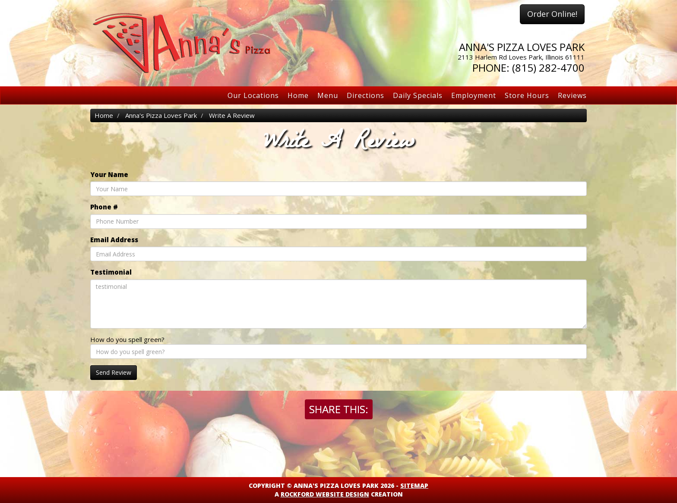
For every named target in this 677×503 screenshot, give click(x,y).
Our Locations (253, 95)
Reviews (572, 95)
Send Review (113, 372)
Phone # (104, 206)
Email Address (114, 239)
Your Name (109, 174)
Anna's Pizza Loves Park (161, 115)
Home (298, 95)
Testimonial (111, 272)
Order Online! (552, 14)
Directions (365, 95)
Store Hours (527, 95)
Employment (473, 95)
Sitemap (414, 485)
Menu (327, 95)
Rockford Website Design (325, 494)
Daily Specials (418, 95)
